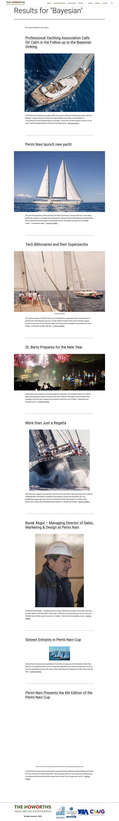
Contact (104, 3)
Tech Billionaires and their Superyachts (56, 244)
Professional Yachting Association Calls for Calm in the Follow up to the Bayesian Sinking (58, 42)
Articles (80, 3)
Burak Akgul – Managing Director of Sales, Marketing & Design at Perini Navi (59, 525)
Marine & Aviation (59, 3)
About (49, 3)
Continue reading (73, 123)
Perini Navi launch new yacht (48, 144)
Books (90, 3)
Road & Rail (72, 3)
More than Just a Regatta (45, 423)
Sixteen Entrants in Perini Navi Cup (53, 639)
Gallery (97, 3)
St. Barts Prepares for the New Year (53, 347)
